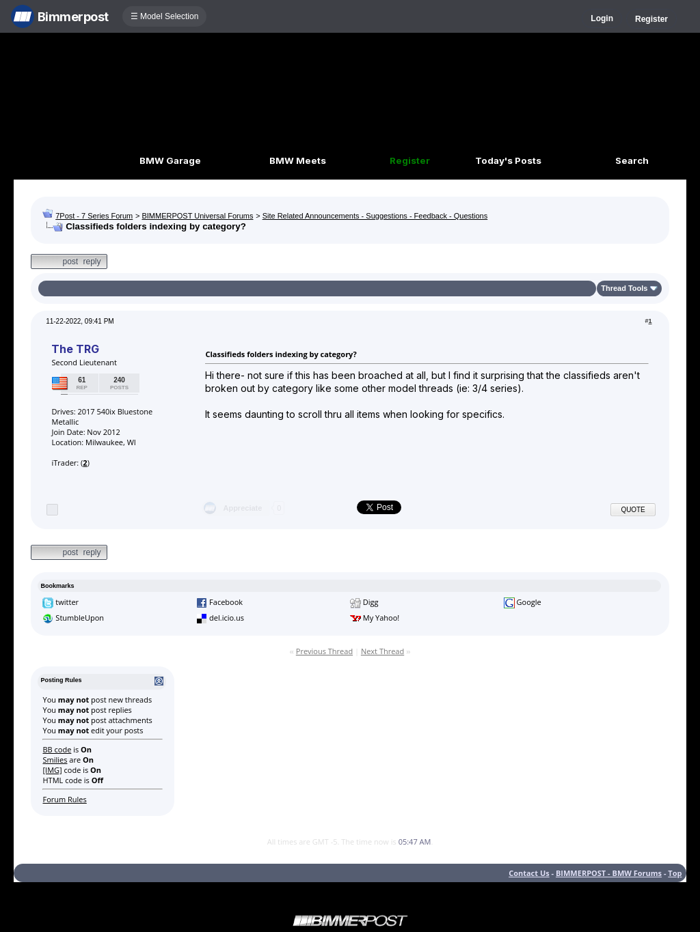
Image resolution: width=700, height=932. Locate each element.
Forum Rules (64, 799)
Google (529, 602)
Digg (371, 602)
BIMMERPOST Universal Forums (197, 216)
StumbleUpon (79, 617)
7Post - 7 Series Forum (94, 216)
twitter (67, 602)
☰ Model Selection (165, 16)
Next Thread (382, 651)
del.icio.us (226, 617)
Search (632, 160)
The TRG (74, 349)
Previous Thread (324, 651)
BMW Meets (297, 160)
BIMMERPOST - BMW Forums (609, 873)
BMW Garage (170, 160)
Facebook (226, 602)
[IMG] (52, 770)
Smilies (54, 759)
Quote (633, 509)
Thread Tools (624, 288)
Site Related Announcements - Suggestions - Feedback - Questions (375, 216)
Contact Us (529, 873)
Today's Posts (508, 160)
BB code (56, 749)
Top (675, 873)
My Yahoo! (381, 617)
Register (651, 19)
